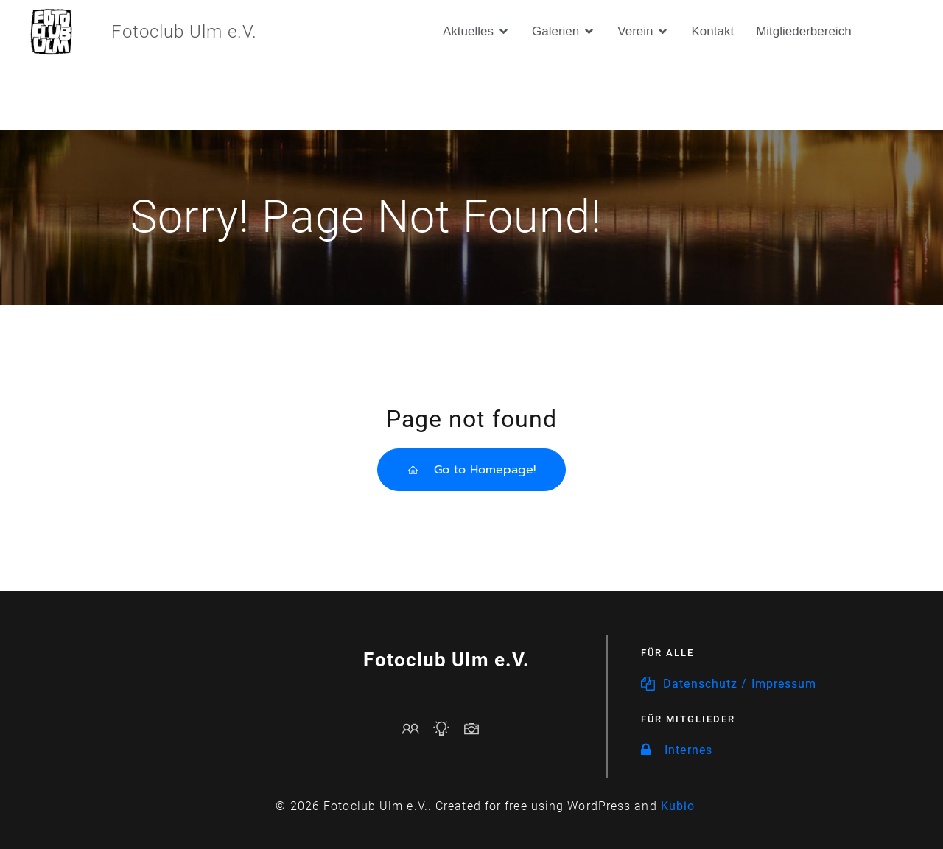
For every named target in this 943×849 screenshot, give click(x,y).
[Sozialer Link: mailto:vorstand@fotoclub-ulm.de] (417, 728)
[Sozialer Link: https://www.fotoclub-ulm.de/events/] (447, 728)
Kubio (678, 806)
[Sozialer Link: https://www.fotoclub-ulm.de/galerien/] (477, 728)
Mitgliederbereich (803, 31)
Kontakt (712, 31)
